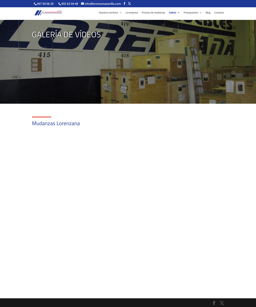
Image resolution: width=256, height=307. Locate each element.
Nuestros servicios (108, 12)
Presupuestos (191, 12)
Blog (208, 12)
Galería (172, 12)
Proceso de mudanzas (153, 12)
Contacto (219, 12)
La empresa (132, 12)
